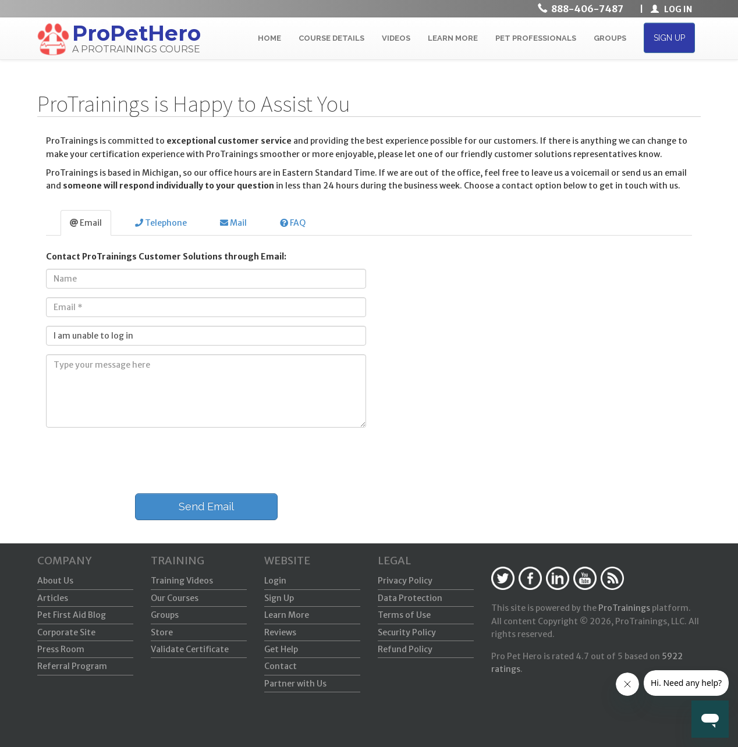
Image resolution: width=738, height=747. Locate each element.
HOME (269, 38)
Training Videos (182, 580)
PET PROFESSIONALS (535, 38)
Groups (165, 615)
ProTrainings (624, 608)
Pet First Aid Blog (71, 615)
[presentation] (125, 459)
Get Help (281, 649)
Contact (280, 666)
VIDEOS (396, 38)
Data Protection (410, 598)
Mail (233, 223)
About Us (55, 580)
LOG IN (671, 9)
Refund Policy (405, 649)
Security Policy (407, 632)
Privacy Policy (405, 580)
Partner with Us (295, 683)
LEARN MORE (453, 38)
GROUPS (610, 38)
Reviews (280, 632)
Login (275, 580)
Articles (52, 598)
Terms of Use (404, 615)
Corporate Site (66, 632)
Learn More (286, 615)
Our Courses (174, 598)
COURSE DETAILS (331, 38)
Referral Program (72, 666)
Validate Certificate (190, 649)
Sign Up (279, 598)
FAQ (293, 223)
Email (86, 223)
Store (162, 632)
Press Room (60, 649)
